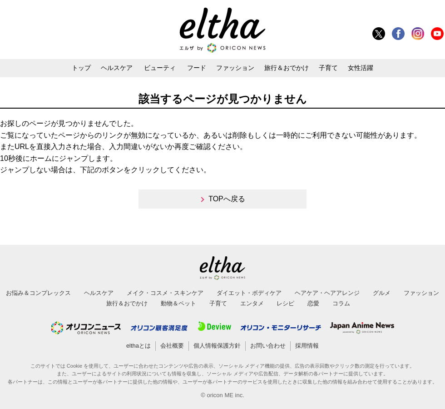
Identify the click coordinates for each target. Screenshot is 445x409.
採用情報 (307, 345)
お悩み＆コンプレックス (38, 292)
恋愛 (313, 303)
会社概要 (172, 345)
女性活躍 (360, 67)
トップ (81, 67)
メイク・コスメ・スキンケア (165, 292)
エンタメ (252, 303)
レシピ (285, 303)
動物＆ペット (178, 303)
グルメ (382, 292)
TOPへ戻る (226, 199)
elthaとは (138, 345)
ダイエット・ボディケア (249, 292)
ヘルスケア (117, 67)
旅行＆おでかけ (286, 67)
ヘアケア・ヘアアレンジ (327, 292)
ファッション (235, 67)
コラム (341, 303)
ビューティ (160, 67)
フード (196, 67)
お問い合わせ (268, 345)
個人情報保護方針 (217, 345)
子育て (328, 67)
